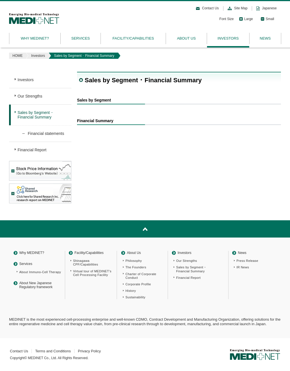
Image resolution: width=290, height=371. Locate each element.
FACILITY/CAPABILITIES (133, 38)
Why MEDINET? (31, 253)
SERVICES (80, 38)
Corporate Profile (138, 284)
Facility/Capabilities (89, 253)
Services (25, 264)
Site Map (241, 8)
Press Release (247, 260)
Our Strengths (30, 96)
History (130, 290)
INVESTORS (228, 38)
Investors (38, 56)
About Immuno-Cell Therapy (40, 272)
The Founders (135, 267)
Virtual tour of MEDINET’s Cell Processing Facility (92, 273)
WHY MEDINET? (35, 38)
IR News (242, 267)
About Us (134, 253)
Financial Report (32, 150)
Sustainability (135, 297)
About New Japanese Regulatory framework (35, 285)
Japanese (269, 8)
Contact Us (210, 8)
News (242, 253)
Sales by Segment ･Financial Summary (35, 115)
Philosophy (133, 260)
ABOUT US (186, 38)
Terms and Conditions (53, 351)
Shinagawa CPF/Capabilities (85, 262)
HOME (17, 56)
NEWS (265, 38)
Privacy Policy (89, 351)
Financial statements (46, 133)
